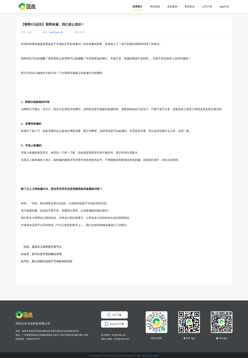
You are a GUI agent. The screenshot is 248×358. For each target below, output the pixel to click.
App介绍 (224, 6)
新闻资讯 (190, 6)
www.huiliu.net (56, 32)
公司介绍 (207, 6)
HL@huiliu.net (119, 335)
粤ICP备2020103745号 (148, 356)
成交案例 (172, 6)
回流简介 (137, 6)
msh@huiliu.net (121, 339)
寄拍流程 (155, 6)
